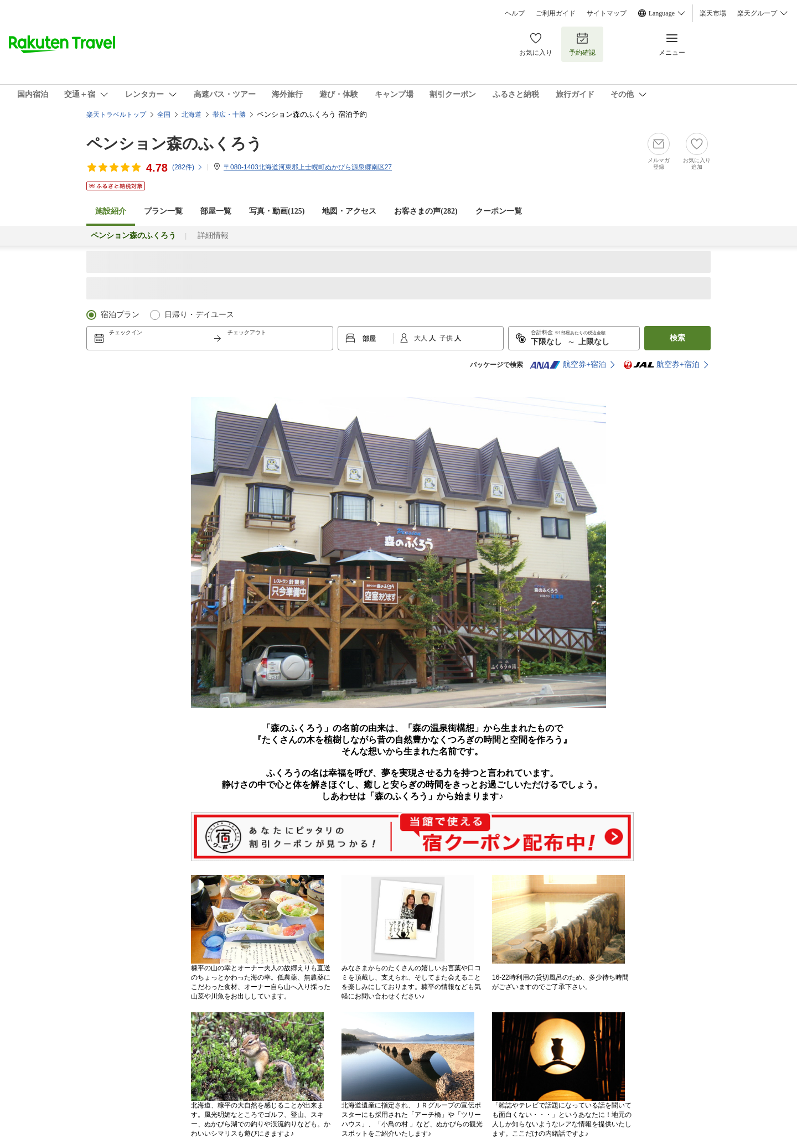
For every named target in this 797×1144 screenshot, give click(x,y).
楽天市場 (713, 13)
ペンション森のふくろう (174, 143)
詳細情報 (213, 235)
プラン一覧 (163, 211)
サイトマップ (607, 13)
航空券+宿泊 (568, 364)
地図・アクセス (349, 211)
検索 (677, 338)
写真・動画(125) (276, 211)
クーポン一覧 (498, 211)
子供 (446, 338)
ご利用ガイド (556, 13)
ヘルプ (515, 13)
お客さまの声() (425, 211)
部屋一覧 (215, 211)
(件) (187, 167)
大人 (421, 338)
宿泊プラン (120, 314)
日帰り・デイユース (199, 314)
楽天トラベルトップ (116, 114)
